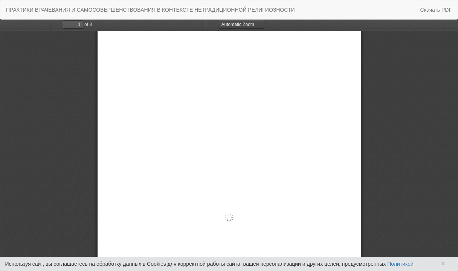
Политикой (400, 264)
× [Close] (443, 263)
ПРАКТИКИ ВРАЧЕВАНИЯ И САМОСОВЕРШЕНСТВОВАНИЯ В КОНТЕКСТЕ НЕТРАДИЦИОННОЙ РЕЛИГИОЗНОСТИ (150, 10)
